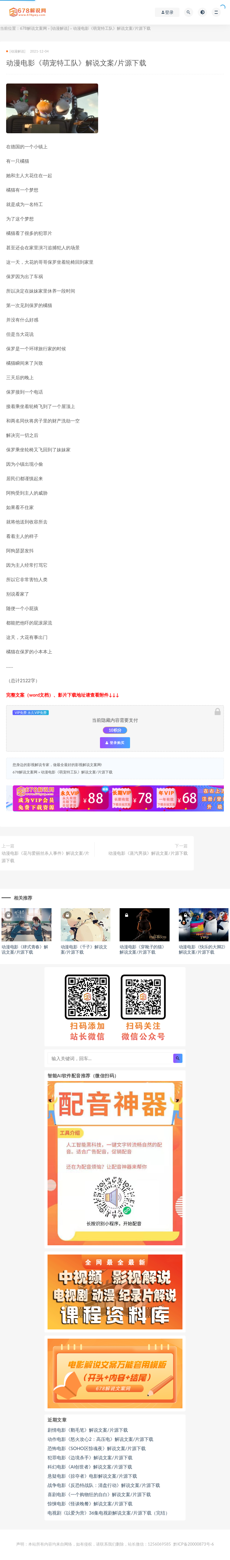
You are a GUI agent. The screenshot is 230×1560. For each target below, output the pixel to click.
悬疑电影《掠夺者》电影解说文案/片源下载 (92, 1476)
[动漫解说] (60, 28)
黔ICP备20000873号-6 (193, 1544)
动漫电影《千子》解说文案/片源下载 (84, 949)
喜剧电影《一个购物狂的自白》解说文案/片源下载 (99, 1494)
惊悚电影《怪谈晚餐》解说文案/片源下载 (90, 1503)
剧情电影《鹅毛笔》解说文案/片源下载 (88, 1430)
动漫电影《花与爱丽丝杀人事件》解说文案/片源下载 (45, 856)
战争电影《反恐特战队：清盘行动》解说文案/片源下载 (104, 1485)
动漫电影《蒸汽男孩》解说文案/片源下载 (147, 853)
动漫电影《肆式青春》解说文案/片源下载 (25, 949)
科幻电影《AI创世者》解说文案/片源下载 (90, 1466)
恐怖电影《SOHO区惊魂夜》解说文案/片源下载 (97, 1448)
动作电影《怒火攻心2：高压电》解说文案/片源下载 (100, 1439)
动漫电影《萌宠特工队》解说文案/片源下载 (76, 772)
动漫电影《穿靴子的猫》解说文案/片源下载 (143, 949)
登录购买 (115, 743)
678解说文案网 (33, 28)
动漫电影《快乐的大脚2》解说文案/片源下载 (203, 949)
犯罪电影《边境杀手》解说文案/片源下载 (90, 1457)
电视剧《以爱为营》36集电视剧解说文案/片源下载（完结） (109, 1512)
